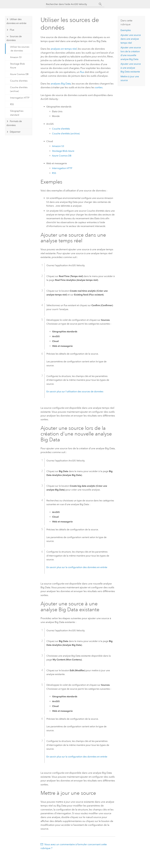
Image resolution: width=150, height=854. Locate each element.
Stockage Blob (63, 151)
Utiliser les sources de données (19, 49)
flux (82, 72)
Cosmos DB (61, 155)
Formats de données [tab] (14, 123)
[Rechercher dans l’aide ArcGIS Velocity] (72, 4)
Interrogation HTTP (19, 97)
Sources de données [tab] (14, 38)
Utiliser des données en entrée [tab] (16, 21)
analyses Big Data (61, 83)
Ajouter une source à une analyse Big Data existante (131, 67)
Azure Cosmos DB (19, 74)
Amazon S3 (16, 57)
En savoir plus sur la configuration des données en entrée (76, 567)
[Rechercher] (100, 4)
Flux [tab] (12, 29)
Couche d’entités (19, 80)
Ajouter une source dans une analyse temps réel (131, 39)
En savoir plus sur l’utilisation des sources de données (74, 391)
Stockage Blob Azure (17, 65)
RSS (12, 104)
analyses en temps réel (64, 48)
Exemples (126, 30)
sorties (99, 87)
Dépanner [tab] (15, 131)
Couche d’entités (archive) (19, 89)
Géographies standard (16, 113)
